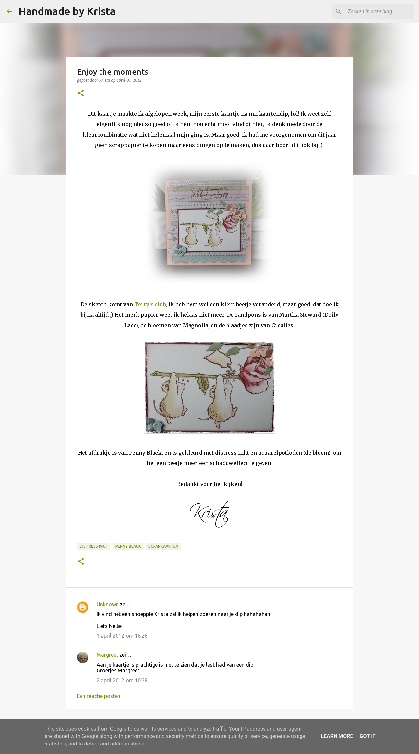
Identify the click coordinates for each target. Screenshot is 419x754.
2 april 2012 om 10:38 (122, 680)
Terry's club (150, 304)
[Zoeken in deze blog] (379, 11)
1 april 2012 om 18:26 (122, 636)
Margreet (107, 655)
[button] (81, 93)
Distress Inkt (94, 546)
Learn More (337, 736)
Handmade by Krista (67, 11)
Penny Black (128, 546)
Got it (367, 736)
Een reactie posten (98, 696)
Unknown (108, 604)
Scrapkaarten (163, 546)
